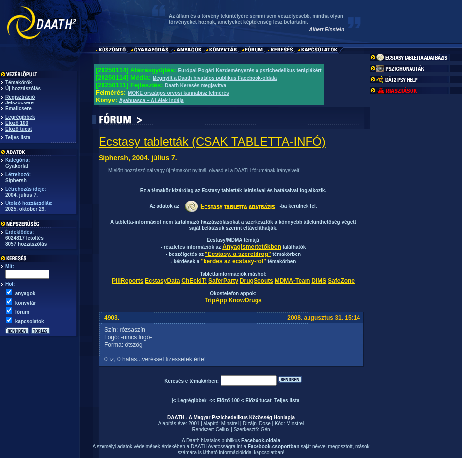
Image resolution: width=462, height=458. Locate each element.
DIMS (318, 280)
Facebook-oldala (260, 440)
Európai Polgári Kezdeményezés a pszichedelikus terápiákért (249, 70)
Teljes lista (17, 137)
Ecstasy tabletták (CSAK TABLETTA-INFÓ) (212, 141)
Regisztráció (20, 97)
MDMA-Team (292, 280)
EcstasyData (162, 280)
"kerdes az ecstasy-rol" (233, 261)
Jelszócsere (19, 102)
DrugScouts (256, 280)
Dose (264, 423)
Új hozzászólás (23, 88)
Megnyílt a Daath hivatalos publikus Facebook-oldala (215, 78)
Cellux (223, 429)
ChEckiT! (194, 280)
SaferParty (223, 280)
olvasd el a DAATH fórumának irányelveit (254, 170)
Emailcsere (18, 108)
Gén (265, 429)
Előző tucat (18, 129)
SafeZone (341, 280)
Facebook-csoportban (273, 446)
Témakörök (18, 82)
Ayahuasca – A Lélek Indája (151, 100)
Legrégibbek (20, 117)
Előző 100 (16, 123)
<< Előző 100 (224, 400)
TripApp (216, 300)
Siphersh (16, 180)
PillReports (127, 280)
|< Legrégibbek (189, 400)
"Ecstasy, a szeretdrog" (238, 254)
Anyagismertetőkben (251, 246)
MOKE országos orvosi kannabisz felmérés (178, 93)
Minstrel (230, 423)
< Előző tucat (256, 400)
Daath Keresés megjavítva (195, 85)
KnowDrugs (244, 300)
